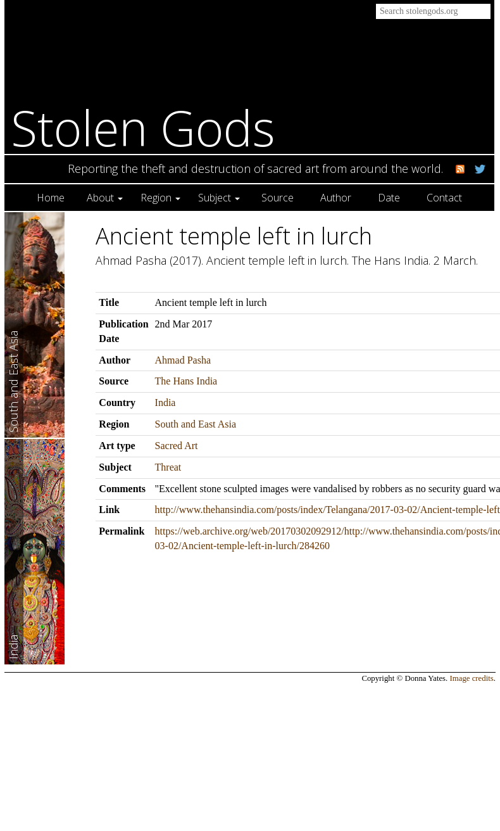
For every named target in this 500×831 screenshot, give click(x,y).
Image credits (472, 678)
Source (277, 198)
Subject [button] (219, 198)
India (165, 402)
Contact (444, 198)
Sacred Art (176, 445)
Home (51, 198)
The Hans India (186, 381)
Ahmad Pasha (183, 360)
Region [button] (160, 198)
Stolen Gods (143, 127)
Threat (168, 467)
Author (335, 198)
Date (389, 198)
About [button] (105, 198)
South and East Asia (195, 424)
